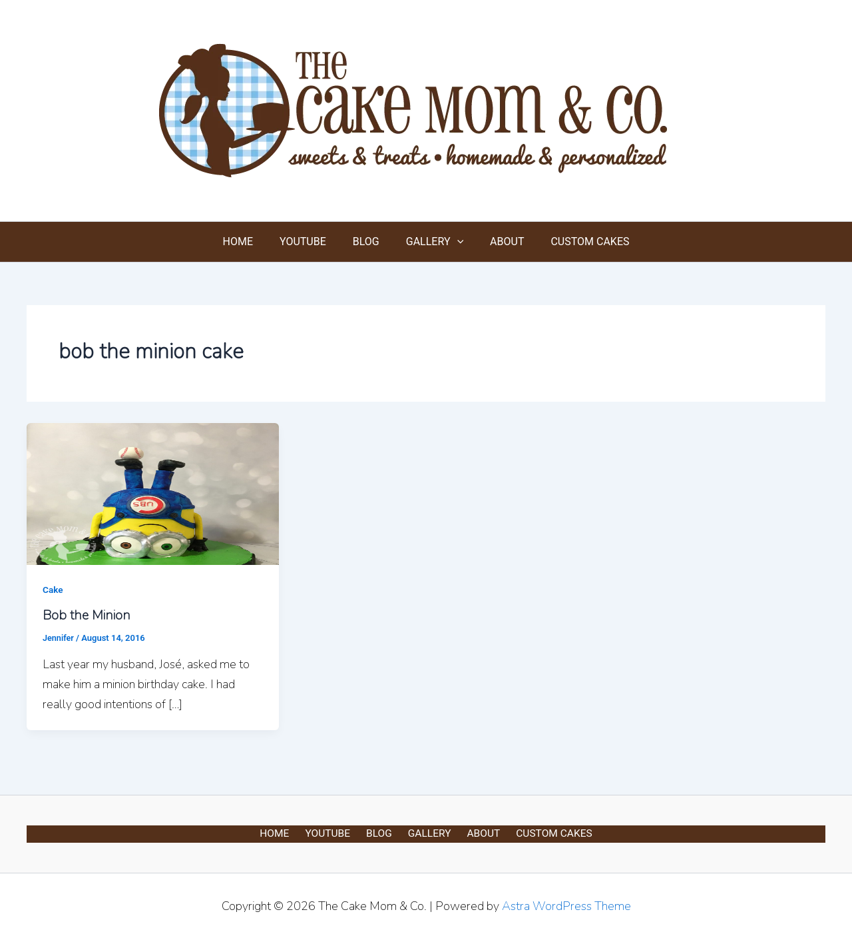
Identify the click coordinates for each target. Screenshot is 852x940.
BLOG (368, 241)
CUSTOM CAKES (576, 241)
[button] (454, 242)
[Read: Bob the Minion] (153, 493)
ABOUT (499, 241)
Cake (53, 589)
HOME (251, 241)
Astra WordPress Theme (566, 906)
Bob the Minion (87, 615)
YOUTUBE (311, 241)
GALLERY (432, 242)
